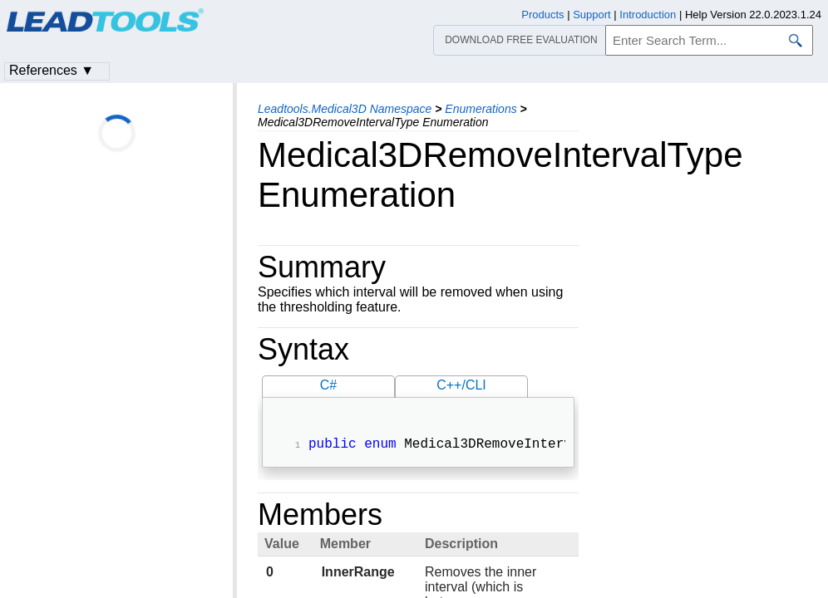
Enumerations (480, 108)
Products (542, 14)
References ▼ (51, 70)
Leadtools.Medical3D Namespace (344, 108)
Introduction (647, 14)
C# (328, 385)
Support (592, 14)
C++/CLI (461, 385)
